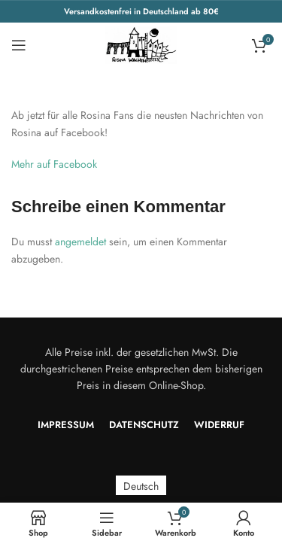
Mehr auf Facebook (54, 164)
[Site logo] (141, 43)
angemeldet (80, 241)
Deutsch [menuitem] (141, 485)
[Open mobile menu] (19, 45)
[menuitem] (141, 486)
